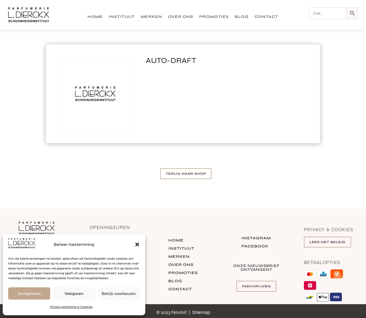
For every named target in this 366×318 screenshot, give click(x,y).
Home (95, 17)
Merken (151, 17)
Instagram (256, 238)
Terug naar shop (186, 174)
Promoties (214, 17)
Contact (266, 17)
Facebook (255, 246)
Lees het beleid (327, 242)
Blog (242, 17)
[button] (137, 244)
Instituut (122, 17)
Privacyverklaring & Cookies (71, 307)
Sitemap (201, 312)
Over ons (180, 17)
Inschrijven (256, 286)
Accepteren (29, 293)
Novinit (179, 312)
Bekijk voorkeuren (119, 293)
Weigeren (74, 293)
